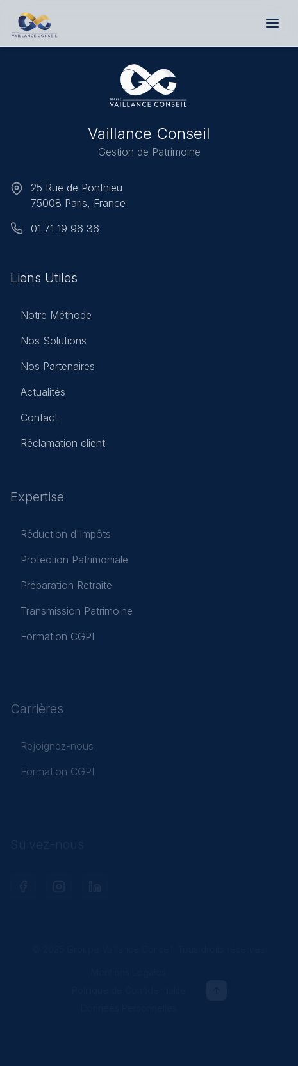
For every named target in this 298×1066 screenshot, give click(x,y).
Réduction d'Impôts (60, 537)
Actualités (37, 393)
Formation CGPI (52, 640)
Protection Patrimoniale (69, 563)
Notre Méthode (51, 317)
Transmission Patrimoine (71, 614)
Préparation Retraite (61, 589)
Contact (34, 419)
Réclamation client (57, 445)
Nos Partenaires (52, 368)
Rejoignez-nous (52, 749)
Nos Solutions (48, 342)
